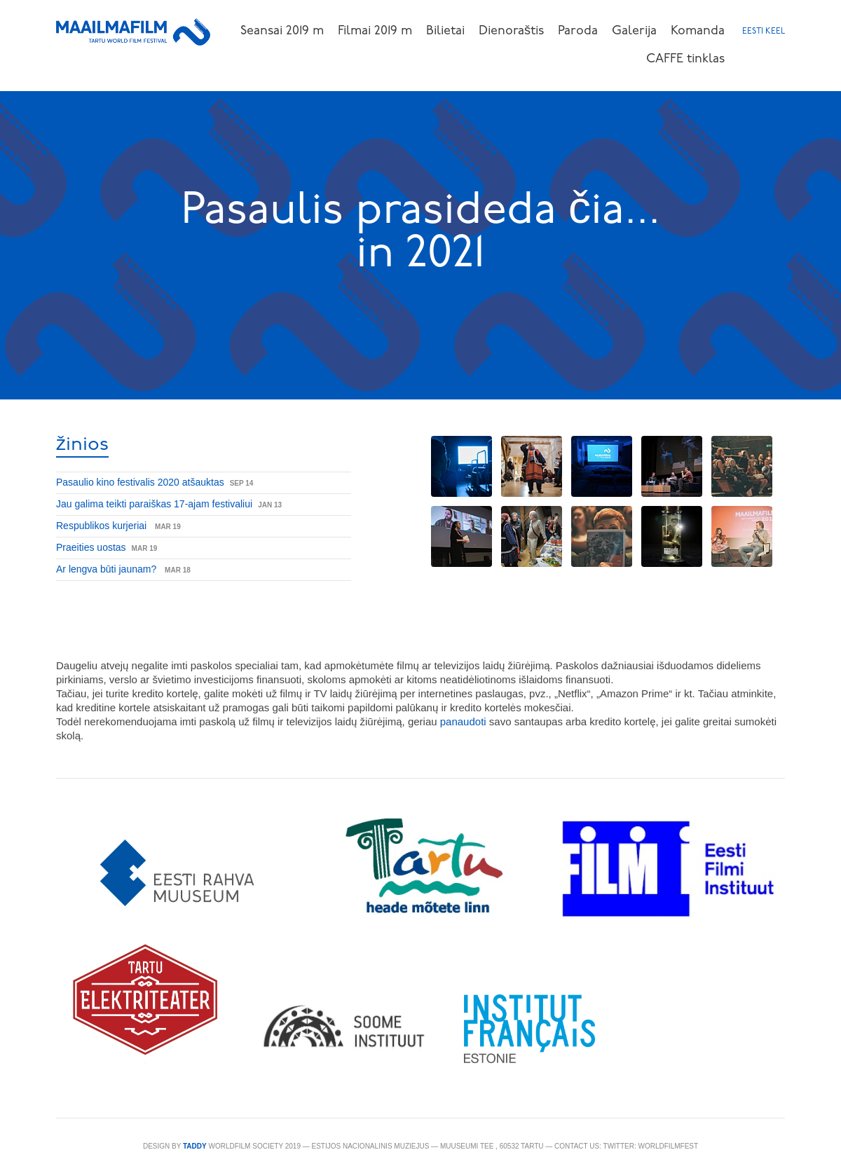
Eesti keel (763, 31)
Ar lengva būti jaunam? (107, 569)
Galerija (634, 31)
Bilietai (445, 31)
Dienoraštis (511, 31)
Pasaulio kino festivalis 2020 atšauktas (140, 482)
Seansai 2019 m (282, 31)
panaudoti (464, 721)
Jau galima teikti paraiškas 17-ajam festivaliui (154, 503)
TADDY (195, 1146)
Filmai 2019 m (375, 31)
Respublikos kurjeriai (102, 525)
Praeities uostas (91, 547)
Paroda (578, 31)
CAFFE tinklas (685, 59)
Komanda (698, 31)
